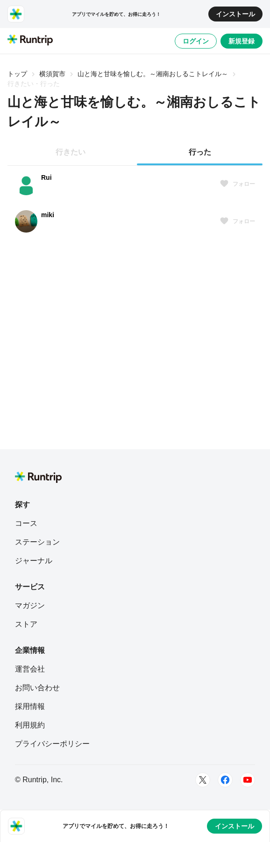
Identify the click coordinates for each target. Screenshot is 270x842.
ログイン (196, 41)
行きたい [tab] (70, 152)
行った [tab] (200, 152)
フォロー (237, 184)
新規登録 (241, 41)
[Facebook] (225, 779)
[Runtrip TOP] (30, 41)
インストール (235, 14)
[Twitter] (202, 779)
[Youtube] (247, 779)
